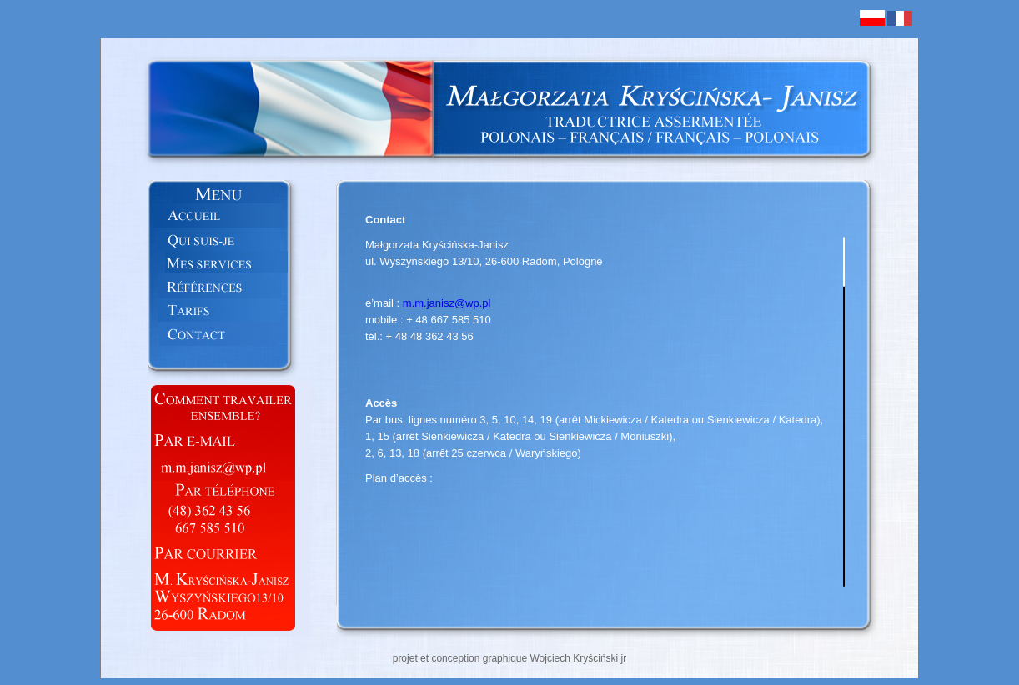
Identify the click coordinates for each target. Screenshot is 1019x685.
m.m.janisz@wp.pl (447, 303)
